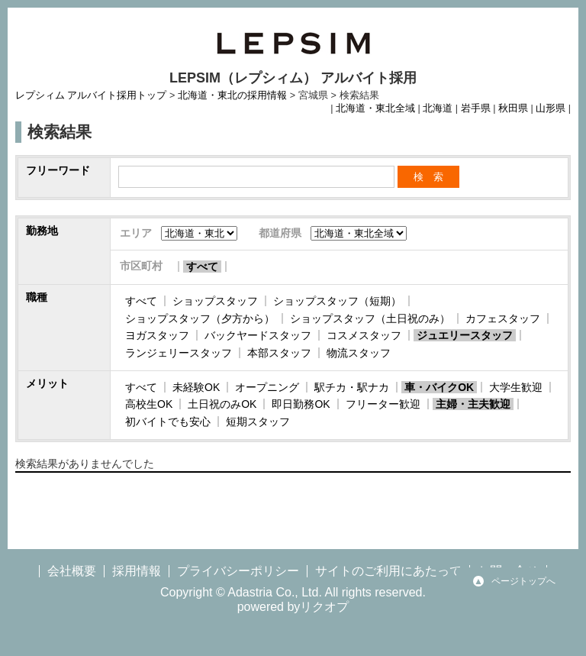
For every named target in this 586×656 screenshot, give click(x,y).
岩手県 (476, 108)
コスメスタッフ (364, 335)
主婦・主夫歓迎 (473, 404)
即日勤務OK (301, 404)
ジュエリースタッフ (465, 335)
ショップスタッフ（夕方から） (200, 318)
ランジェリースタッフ (178, 353)
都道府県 (280, 233)
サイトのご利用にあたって (388, 570)
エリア (136, 233)
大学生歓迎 (516, 387)
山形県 (550, 108)
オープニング (267, 387)
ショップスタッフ (215, 301)
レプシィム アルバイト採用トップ (91, 95)
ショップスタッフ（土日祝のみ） (370, 318)
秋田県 (513, 108)
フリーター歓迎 (383, 404)
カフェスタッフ (502, 318)
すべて (202, 266)
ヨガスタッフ (157, 335)
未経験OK (196, 387)
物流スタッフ (359, 353)
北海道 (437, 108)
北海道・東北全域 (375, 108)
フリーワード (58, 170)
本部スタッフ (279, 353)
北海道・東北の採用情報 (232, 95)
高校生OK (148, 404)
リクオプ (324, 606)
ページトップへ (523, 581)
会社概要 (71, 570)
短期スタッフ (258, 421)
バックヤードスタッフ (257, 335)
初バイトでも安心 (168, 421)
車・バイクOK (439, 387)
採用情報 (136, 570)
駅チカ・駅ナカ (351, 387)
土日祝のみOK (222, 404)
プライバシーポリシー (238, 570)
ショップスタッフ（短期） (337, 301)
